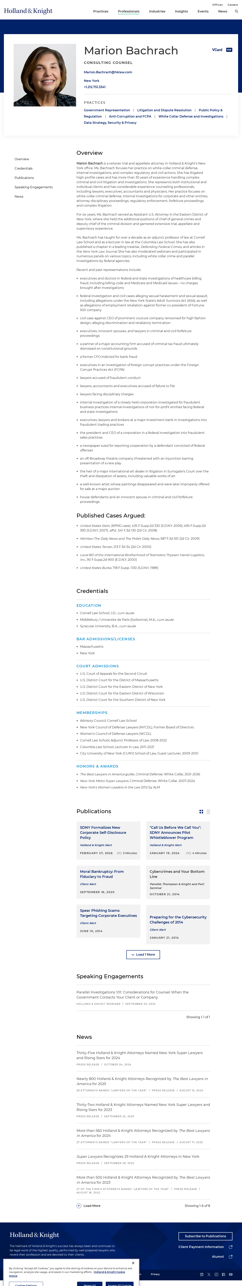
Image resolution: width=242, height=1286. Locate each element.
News (222, 11)
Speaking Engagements (34, 187)
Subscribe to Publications (205, 1242)
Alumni (218, 1262)
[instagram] (216, 1280)
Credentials (24, 168)
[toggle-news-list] (208, 811)
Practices (100, 11)
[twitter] (209, 1280)
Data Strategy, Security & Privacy (110, 123)
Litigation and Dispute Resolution (164, 110)
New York (91, 81)
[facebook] (223, 1280)
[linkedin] (201, 1280)
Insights (181, 11)
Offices (217, 4)
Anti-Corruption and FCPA (130, 116)
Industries (157, 11)
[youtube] (230, 1280)
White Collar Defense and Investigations (190, 116)
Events (203, 11)
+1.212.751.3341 (95, 87)
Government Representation (107, 110)
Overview (22, 159)
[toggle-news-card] (201, 811)
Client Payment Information (201, 1252)
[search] (236, 11)
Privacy (155, 1279)
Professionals (128, 11)
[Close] (133, 1276)
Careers (233, 4)
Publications (24, 178)
